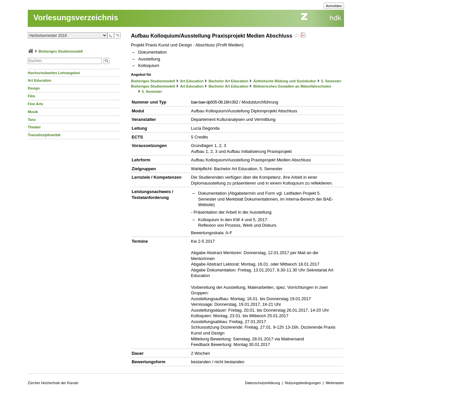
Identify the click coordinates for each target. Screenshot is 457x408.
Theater (34, 127)
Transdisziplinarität (44, 135)
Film (31, 96)
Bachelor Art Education (228, 81)
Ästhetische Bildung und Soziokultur (284, 81)
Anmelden (334, 6)
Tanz (32, 120)
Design (34, 88)
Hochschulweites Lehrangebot (54, 73)
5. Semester (331, 81)
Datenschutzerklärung (262, 383)
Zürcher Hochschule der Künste (53, 383)
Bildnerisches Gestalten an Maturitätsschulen (292, 86)
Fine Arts (35, 104)
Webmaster (335, 383)
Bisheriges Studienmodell (61, 51)
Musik (33, 112)
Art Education (39, 80)
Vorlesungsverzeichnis (75, 17)
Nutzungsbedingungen (303, 383)
